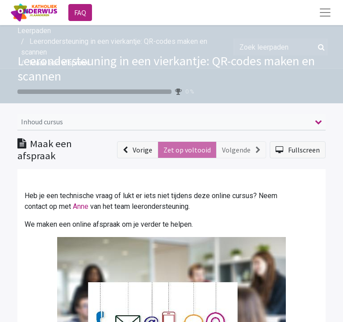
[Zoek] (319, 46)
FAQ (80, 12)
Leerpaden (34, 30)
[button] (137, 149)
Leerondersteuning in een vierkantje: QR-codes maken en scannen (166, 68)
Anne (80, 206)
